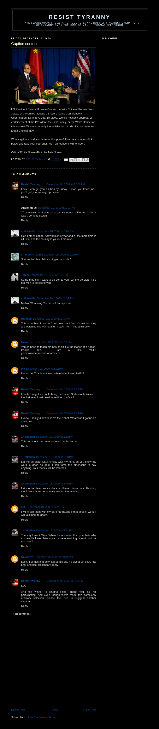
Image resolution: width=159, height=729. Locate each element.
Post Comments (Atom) (42, 717)
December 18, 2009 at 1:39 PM (55, 298)
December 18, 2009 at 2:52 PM (54, 436)
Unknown (27, 342)
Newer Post (18, 709)
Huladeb (26, 318)
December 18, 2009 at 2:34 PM (64, 413)
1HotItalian (28, 436)
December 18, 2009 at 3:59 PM (54, 483)
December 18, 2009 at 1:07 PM (55, 231)
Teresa (25, 274)
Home (54, 709)
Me (23, 368)
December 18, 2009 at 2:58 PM (54, 457)
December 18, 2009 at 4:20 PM (46, 507)
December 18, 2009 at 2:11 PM (53, 342)
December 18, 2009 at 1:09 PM (60, 254)
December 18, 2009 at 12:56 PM (65, 184)
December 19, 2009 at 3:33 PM (64, 580)
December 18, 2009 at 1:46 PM (51, 318)
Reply (24, 196)
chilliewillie (28, 231)
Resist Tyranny (80, 17)
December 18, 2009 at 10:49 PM (54, 557)
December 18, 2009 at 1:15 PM (49, 274)
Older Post (89, 709)
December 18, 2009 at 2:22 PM (44, 368)
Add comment (22, 613)
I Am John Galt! (31, 254)
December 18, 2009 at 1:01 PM (56, 207)
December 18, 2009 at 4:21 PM (54, 530)
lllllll (23, 507)
